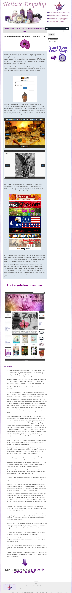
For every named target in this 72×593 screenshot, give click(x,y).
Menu (47, 28)
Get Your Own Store (54, 41)
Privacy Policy (22, 588)
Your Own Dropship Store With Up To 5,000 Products (25, 36)
